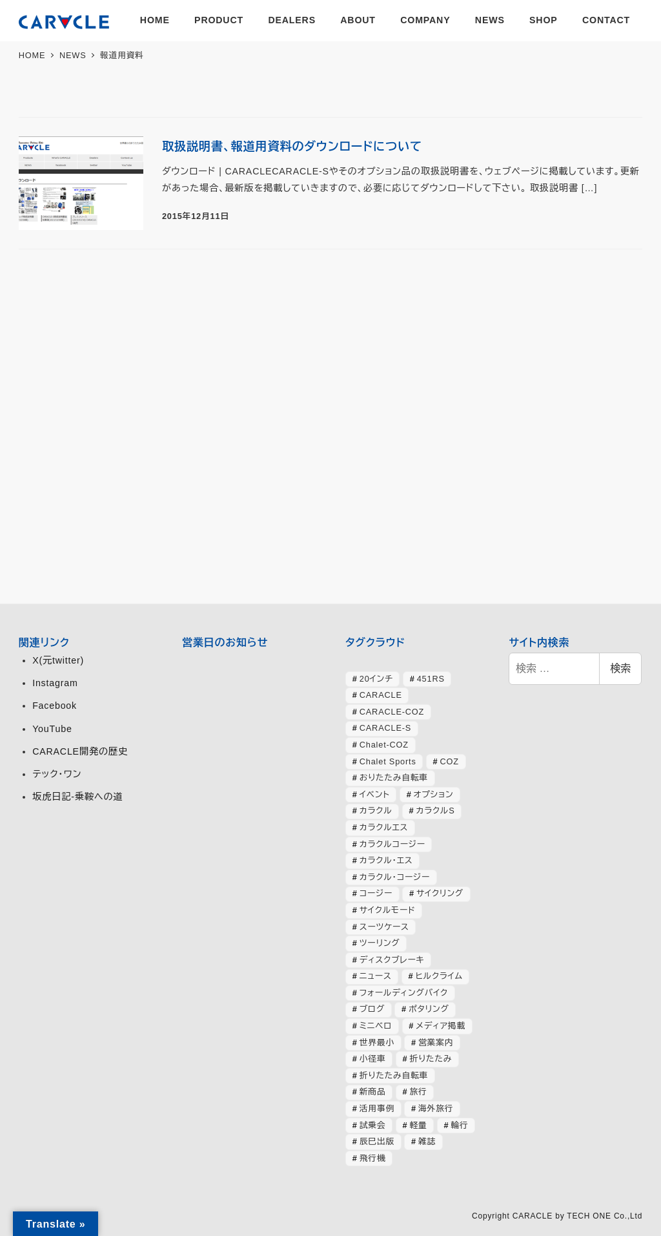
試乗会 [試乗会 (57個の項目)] (373, 1125)
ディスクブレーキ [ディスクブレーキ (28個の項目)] (392, 960)
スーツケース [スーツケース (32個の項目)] (384, 927)
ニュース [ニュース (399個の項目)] (376, 976)
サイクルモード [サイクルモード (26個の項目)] (388, 910)
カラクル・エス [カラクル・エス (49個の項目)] (386, 860)
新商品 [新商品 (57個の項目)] (373, 1091)
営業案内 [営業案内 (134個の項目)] (435, 1042)
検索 (620, 668)
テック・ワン (56, 774)
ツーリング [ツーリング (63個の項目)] (380, 943)
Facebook (54, 705)
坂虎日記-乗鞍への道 (77, 796)
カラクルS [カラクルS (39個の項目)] (435, 810)
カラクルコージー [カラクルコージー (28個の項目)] (392, 844)
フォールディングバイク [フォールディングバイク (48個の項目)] (404, 993)
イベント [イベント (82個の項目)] (375, 794)
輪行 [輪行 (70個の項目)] (459, 1125)
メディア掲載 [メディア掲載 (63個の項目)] (440, 1026)
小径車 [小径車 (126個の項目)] (373, 1058)
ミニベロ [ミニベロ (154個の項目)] (376, 1026)
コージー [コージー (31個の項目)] (376, 893)
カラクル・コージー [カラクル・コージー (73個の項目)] (395, 877)
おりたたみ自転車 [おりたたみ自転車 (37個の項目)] (394, 777)
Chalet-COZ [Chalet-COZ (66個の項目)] (384, 744)
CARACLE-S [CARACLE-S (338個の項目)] (385, 728)
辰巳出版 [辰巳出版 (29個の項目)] (377, 1141)
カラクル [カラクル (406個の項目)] (376, 810)
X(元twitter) (58, 660)
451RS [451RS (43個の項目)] (431, 679)
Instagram (54, 683)
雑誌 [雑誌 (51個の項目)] (427, 1141)
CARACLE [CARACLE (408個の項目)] (381, 695)
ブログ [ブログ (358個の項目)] (372, 1009)
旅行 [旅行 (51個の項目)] (418, 1091)
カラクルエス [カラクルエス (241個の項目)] (384, 827)
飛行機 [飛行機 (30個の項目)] (373, 1158)
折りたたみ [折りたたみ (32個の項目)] (430, 1058)
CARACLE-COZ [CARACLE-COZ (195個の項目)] (392, 712)
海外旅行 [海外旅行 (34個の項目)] (435, 1108)
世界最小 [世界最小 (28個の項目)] (377, 1042)
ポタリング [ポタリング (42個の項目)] (429, 1009)
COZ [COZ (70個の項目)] (449, 761)
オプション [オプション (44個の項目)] (434, 794)
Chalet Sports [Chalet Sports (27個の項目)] (388, 761)
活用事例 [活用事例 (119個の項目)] (377, 1108)
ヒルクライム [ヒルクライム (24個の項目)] (439, 976)
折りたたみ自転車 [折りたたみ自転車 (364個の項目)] (394, 1075)
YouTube (52, 729)
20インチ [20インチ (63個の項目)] (376, 679)
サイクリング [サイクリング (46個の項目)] (439, 893)
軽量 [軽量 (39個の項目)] (418, 1125)
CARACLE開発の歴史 (80, 751)
